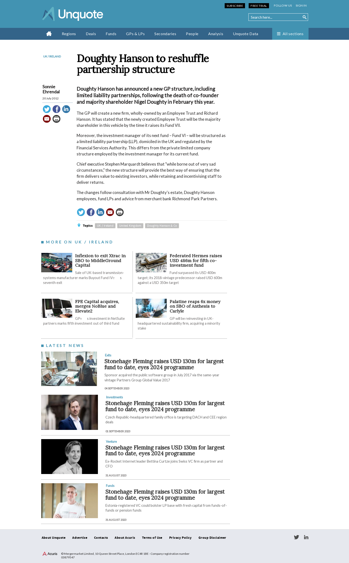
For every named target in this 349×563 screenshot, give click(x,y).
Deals (91, 33)
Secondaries (165, 33)
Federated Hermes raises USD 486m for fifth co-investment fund (196, 260)
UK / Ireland (52, 56)
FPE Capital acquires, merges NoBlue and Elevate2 (97, 306)
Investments (114, 397)
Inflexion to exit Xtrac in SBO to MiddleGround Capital (100, 260)
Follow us (283, 5)
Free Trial (259, 6)
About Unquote (54, 537)
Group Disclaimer (212, 537)
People (192, 33)
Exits (108, 355)
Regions (69, 33)
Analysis (215, 33)
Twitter (296, 537)
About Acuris (125, 537)
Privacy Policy (180, 537)
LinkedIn (306, 537)
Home (49, 33)
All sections (293, 33)
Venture (111, 441)
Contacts (101, 537)
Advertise (79, 537)
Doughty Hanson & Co (162, 226)
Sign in (301, 5)
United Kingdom (130, 226)
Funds (111, 33)
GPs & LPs (135, 33)
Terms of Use (152, 537)
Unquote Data (245, 33)
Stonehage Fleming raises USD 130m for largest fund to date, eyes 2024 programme (164, 364)
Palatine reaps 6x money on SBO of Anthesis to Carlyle (195, 306)
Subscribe (235, 6)
